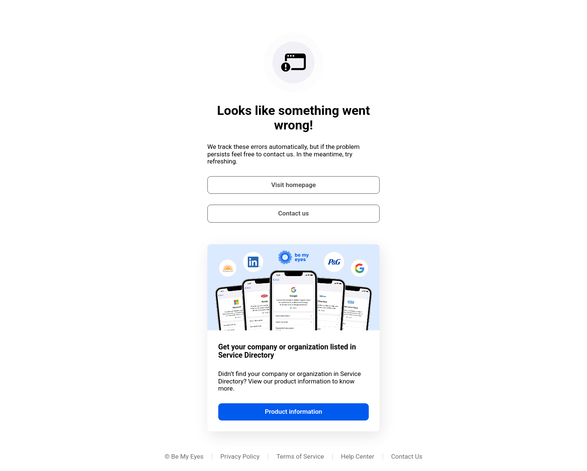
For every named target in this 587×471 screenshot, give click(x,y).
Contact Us (406, 456)
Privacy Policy (240, 456)
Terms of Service (300, 456)
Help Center (357, 456)
